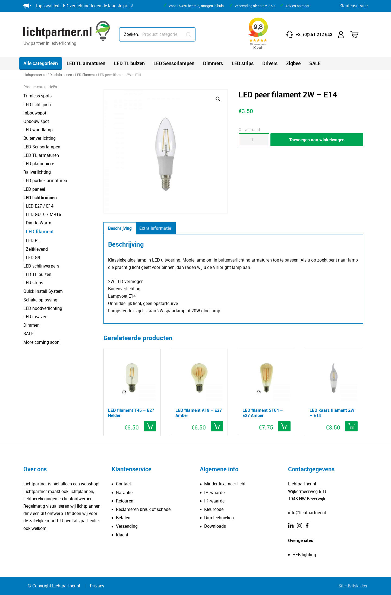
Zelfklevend (37, 249)
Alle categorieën (40, 63)
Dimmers (213, 63)
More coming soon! (42, 342)
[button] (218, 99)
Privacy (97, 586)
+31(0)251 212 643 (314, 34)
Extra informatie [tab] (155, 228)
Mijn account (341, 34)
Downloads (215, 526)
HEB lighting (304, 555)
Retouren (124, 501)
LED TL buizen (129, 63)
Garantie (124, 492)
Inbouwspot (34, 113)
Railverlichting (37, 172)
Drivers (270, 63)
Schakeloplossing (40, 300)
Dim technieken (219, 518)
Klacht (122, 535)
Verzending (127, 526)
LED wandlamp (38, 130)
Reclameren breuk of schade (143, 509)
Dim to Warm (38, 223)
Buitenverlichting (39, 138)
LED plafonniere (38, 164)
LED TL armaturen (86, 63)
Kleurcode (213, 509)
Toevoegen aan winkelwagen (317, 140)
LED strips (243, 63)
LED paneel (34, 189)
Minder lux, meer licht (224, 484)
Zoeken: (131, 34)
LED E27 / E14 (39, 206)
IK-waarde (214, 501)
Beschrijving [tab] (120, 228)
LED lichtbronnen (59, 74)
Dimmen (31, 325)
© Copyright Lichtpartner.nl (54, 586)
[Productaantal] (254, 139)
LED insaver (34, 317)
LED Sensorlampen (173, 63)
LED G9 (33, 257)
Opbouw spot (36, 121)
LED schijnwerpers (41, 266)
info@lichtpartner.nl (307, 513)
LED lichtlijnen (37, 104)
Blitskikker (358, 586)
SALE (315, 63)
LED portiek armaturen (45, 180)
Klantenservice (353, 6)
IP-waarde (214, 492)
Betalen (123, 518)
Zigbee (293, 63)
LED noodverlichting (42, 308)
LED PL (33, 240)
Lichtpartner (32, 74)
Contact (123, 484)
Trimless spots (37, 96)
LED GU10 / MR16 (43, 214)
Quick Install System (43, 291)
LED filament (85, 74)
